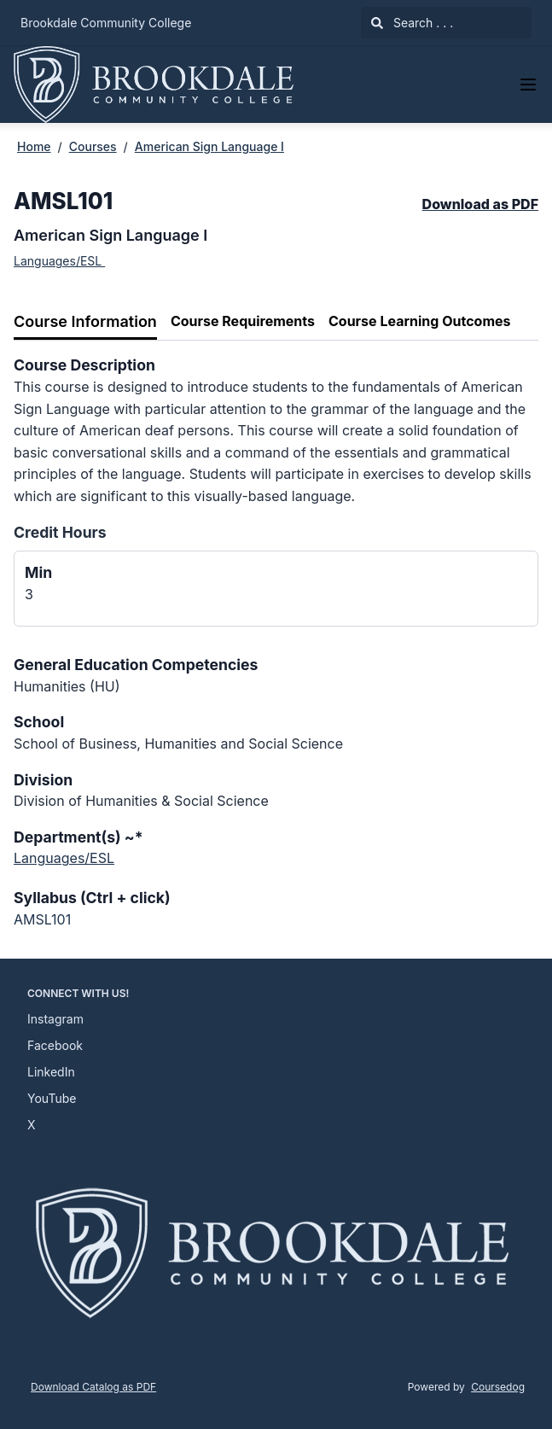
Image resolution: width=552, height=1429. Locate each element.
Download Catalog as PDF (93, 1386)
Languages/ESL (59, 261)
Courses (93, 146)
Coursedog (498, 1386)
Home (34, 146)
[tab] (85, 322)
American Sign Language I (209, 146)
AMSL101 (42, 919)
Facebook (55, 1045)
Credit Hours (60, 532)
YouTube (51, 1098)
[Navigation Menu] (528, 84)
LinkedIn (51, 1071)
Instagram (55, 1019)
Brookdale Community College (105, 22)
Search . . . (412, 22)
